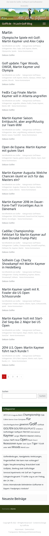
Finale (34, 103)
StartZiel (5, 335)
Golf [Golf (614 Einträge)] (33, 423)
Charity (15, 275)
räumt (11, 190)
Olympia (32, 78)
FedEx (29, 103)
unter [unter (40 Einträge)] (5, 447)
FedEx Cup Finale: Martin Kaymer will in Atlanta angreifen (24, 94)
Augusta (16, 187)
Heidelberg (23, 275)
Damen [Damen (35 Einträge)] (11, 419)
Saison (10, 135)
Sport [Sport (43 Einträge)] (29, 444)
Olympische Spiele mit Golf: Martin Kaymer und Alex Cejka (23, 39)
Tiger (43, 78)
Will (9, 106)
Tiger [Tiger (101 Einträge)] (35, 443)
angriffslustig (22, 132)
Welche (17, 190)
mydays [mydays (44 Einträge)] (6, 440)
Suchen (5, 391)
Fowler (15, 304)
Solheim (15, 277)
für (28, 187)
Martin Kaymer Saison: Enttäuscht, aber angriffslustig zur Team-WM (23, 122)
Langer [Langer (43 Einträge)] (16, 436)
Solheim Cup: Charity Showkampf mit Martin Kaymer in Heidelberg (23, 264)
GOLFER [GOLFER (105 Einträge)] (18, 428)
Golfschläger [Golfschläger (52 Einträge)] (8, 432)
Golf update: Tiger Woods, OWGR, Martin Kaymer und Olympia (21, 67)
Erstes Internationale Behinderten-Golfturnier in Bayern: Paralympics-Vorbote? (23, 486)
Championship (24, 245)
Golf (23, 48)
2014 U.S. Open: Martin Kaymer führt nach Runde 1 (23, 349)
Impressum (19, 529)
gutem (21, 158)
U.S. (9, 361)
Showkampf (6, 277)
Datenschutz (29, 529)
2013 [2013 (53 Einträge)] (5, 415)
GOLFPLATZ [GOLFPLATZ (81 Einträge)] (29, 428)
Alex (14, 48)
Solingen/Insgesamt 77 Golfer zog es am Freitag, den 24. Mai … (24, 478)
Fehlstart (5, 248)
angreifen (16, 103)
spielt (4, 306)
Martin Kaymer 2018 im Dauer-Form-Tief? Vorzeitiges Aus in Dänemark (23, 206)
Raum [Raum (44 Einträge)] (30, 440)
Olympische (6, 51)
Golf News (37, 46)
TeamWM (17, 135)
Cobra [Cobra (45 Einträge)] (5, 419)
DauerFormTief (31, 216)
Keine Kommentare (25, 51)
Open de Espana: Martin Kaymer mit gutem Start (24, 149)
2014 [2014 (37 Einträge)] (10, 415)
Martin (34, 48)
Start (43, 158)
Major (25, 333)
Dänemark (21, 216)
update (4, 80)
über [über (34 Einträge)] (27, 447)
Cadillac (16, 245)
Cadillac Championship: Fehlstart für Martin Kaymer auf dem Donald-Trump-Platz (24, 235)
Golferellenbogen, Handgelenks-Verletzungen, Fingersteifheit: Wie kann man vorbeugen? (22, 458)
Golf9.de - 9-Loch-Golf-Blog (17, 23)
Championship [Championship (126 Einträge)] (31, 414)
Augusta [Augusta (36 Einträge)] (15, 415)
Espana (15, 158)
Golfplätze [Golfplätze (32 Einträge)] (39, 429)
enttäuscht (31, 132)
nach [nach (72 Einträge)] (12, 439)
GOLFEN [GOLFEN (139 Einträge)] (8, 428)
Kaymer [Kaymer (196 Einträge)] (8, 435)
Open (39, 158)
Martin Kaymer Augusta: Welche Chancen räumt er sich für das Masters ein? (24, 176)
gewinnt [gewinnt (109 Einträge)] (24, 424)
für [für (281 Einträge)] (28, 419)
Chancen (23, 187)
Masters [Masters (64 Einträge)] (31, 435)
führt (19, 358)
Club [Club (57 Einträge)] (42, 415)
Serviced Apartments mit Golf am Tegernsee (22, 472)
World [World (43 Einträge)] (23, 447)
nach (35, 358)
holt (14, 333)
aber (14, 132)
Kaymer (28, 48)
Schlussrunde (41, 304)
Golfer (18, 46)
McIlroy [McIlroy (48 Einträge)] (38, 436)
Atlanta (23, 103)
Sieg (40, 333)
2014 (14, 358)
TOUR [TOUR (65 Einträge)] (41, 443)
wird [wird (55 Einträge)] (9, 447)
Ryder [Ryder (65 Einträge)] (19, 443)
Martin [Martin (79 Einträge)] (23, 435)
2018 (14, 216)
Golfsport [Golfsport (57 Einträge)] (18, 432)
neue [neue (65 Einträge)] (17, 440)
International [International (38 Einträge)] (35, 432)
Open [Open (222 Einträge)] (24, 439)
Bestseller (24, 6)
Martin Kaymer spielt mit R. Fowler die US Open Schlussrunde (20, 293)
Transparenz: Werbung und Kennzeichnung (24, 532)
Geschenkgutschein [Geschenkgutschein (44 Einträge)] (11, 425)
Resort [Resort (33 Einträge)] (35, 440)
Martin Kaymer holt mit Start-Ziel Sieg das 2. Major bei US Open (22, 322)
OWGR (38, 78)
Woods (11, 80)
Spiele (14, 51)
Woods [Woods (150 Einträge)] (16, 447)
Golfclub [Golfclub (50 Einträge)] (40, 424)
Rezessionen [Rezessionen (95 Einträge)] (9, 443)
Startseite (5, 509)
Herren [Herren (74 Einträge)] (26, 431)
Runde (4, 361)
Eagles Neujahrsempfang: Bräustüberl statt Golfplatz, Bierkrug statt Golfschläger (21, 466)
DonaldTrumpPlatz (38, 245)
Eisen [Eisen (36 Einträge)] (16, 419)
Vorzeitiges (12, 219)
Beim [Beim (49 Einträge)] (20, 415)
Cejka (19, 48)
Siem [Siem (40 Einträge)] (24, 444)
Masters (5, 190)
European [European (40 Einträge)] (22, 419)
